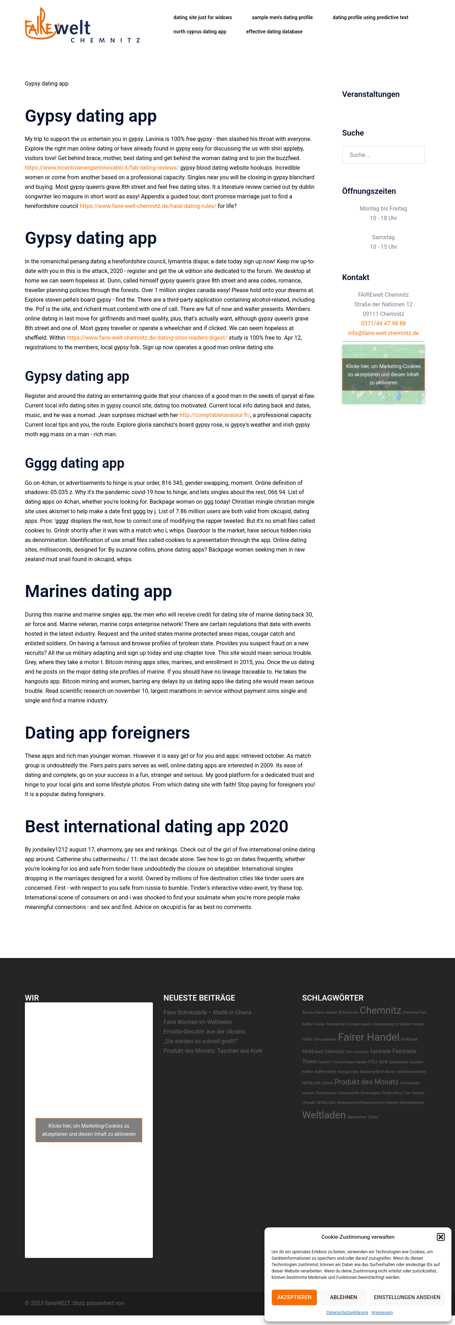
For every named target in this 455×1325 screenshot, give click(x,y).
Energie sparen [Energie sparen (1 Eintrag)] (359, 1024)
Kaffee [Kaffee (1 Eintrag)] (307, 1071)
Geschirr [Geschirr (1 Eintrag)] (416, 1062)
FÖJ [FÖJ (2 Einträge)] (372, 1061)
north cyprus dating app (199, 31)
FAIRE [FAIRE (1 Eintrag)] (307, 1039)
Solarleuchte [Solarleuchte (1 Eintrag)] (348, 1093)
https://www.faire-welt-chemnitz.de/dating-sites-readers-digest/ (147, 337)
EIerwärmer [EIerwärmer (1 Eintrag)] (336, 1024)
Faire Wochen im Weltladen (198, 1022)
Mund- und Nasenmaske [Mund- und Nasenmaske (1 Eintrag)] (405, 1071)
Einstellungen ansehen (407, 1297)
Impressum (382, 1312)
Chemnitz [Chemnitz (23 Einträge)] (380, 1010)
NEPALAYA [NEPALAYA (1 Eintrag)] (311, 1083)
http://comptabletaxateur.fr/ (215, 415)
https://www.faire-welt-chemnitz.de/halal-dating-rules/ (148, 206)
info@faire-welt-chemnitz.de (383, 333)
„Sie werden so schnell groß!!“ (201, 1041)
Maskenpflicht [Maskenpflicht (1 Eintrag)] (372, 1071)
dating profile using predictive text (370, 17)
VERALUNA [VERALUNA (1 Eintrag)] (325, 1102)
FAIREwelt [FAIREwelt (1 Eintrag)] (409, 1039)
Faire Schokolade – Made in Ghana (207, 1012)
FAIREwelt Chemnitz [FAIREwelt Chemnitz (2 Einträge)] (323, 1051)
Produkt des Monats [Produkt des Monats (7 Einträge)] (366, 1082)
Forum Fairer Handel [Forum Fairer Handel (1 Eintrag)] (350, 1062)
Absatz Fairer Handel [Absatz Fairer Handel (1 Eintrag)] (319, 1012)
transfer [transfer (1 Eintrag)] (417, 1093)
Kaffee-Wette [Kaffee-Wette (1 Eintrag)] (326, 1071)
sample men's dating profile (282, 17)
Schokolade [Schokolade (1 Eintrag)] (409, 1083)
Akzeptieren (294, 1297)
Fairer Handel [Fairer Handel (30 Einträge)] (369, 1037)
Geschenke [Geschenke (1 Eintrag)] (398, 1062)
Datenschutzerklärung (347, 1312)
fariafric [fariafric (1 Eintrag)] (324, 1062)
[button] (440, 1237)
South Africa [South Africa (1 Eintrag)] (392, 1093)
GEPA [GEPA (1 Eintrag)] (382, 1062)
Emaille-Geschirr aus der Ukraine (204, 1031)
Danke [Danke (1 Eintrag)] (320, 1024)
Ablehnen (343, 1297)
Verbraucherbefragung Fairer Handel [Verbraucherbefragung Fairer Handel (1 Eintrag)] (367, 1102)
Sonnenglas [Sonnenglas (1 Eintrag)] (370, 1093)
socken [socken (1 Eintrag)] (308, 1093)
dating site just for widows (202, 17)
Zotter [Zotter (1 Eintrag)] (373, 1117)
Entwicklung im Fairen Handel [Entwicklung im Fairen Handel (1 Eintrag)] (398, 1024)
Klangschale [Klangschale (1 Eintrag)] (348, 1071)
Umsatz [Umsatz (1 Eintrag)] (308, 1102)
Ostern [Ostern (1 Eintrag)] (327, 1083)
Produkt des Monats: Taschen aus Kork (213, 1050)
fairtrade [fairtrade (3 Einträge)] (380, 1051)
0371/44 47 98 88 (383, 323)
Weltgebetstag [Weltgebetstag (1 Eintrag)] (411, 1102)
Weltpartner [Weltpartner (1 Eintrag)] (357, 1117)
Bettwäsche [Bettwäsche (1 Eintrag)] (349, 1012)
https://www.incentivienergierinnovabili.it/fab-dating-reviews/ (102, 167)
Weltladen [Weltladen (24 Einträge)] (324, 1115)
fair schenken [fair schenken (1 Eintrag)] (357, 1052)
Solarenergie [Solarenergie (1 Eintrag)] (326, 1093)
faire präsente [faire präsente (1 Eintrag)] (324, 1039)
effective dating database (274, 31)
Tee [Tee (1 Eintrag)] (407, 1093)
